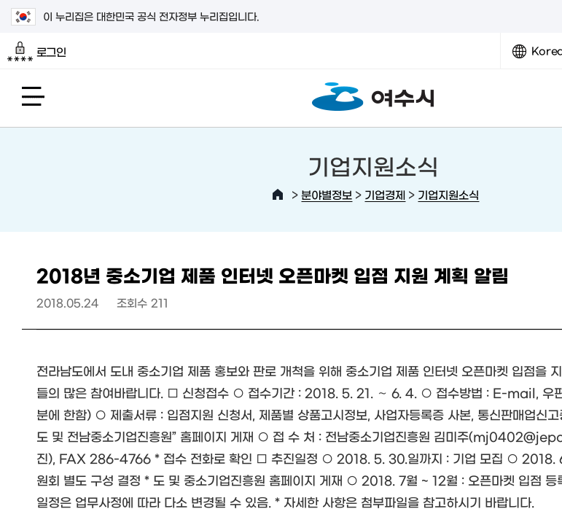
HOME (278, 195)
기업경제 (384, 194)
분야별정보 (326, 194)
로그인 (36, 52)
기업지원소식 (448, 194)
